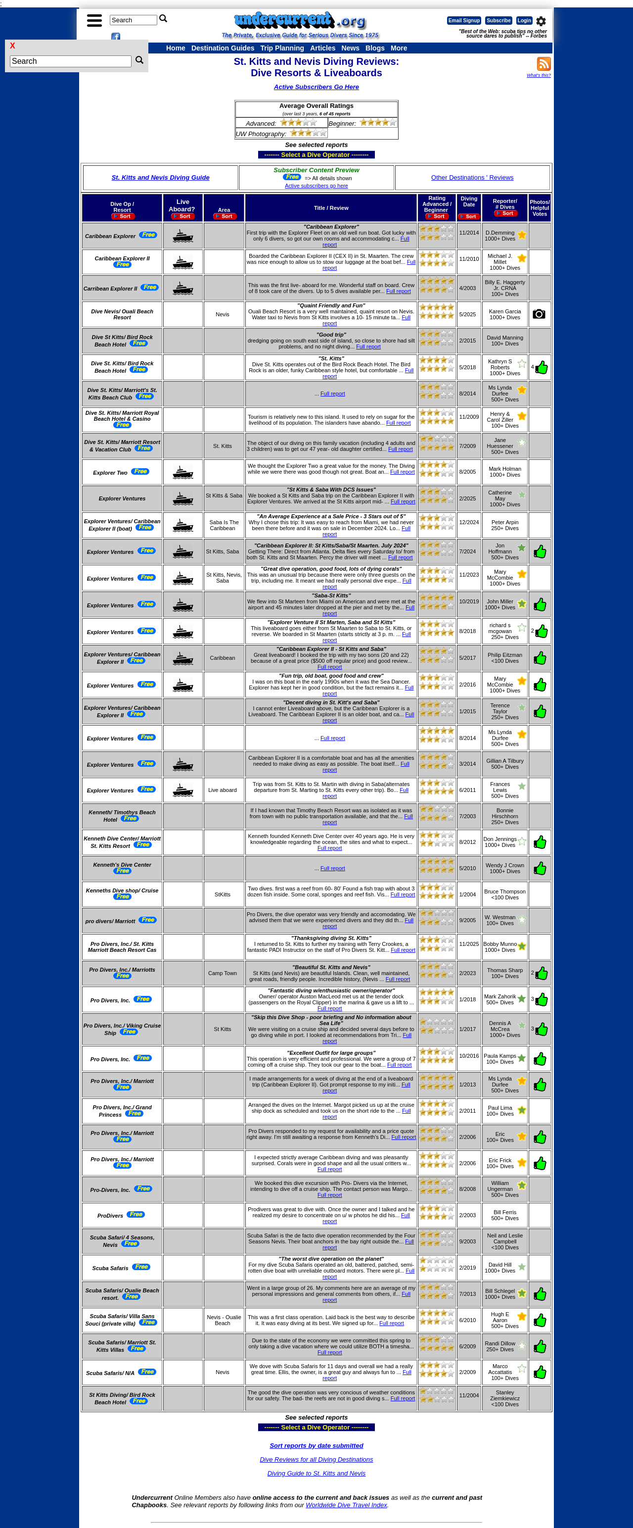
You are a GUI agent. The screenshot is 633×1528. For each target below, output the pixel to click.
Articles (322, 48)
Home (175, 48)
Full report (398, 291)
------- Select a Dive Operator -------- (268, 154)
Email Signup (464, 20)
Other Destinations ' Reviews (472, 177)
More (399, 48)
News (351, 48)
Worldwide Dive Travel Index (346, 1505)
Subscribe (498, 20)
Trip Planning (282, 48)
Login (524, 20)
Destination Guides (223, 48)
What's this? (539, 75)
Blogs (375, 48)
